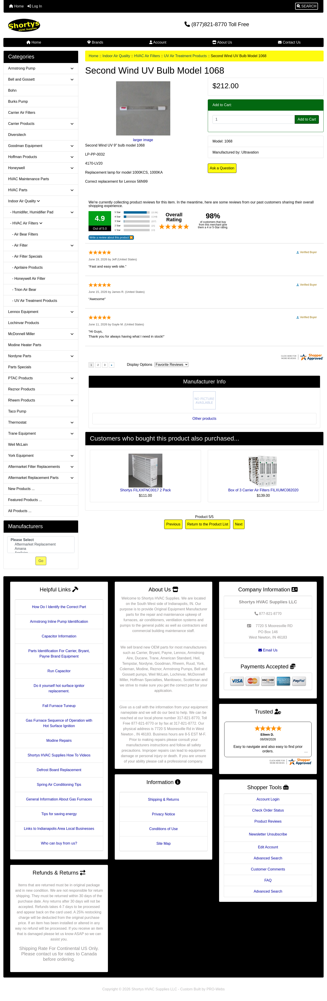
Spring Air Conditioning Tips (59, 784)
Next (239, 524)
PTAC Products (41, 378)
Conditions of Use (163, 829)
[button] (306, 6)
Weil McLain (18, 444)
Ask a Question (222, 168)
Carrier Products (41, 124)
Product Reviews (268, 821)
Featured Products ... (25, 500)
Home (16, 6)
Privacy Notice (163, 814)
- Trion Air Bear (22, 290)
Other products (204, 418)
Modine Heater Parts (24, 345)
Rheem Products (41, 400)
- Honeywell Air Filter (26, 278)
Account (157, 42)
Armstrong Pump (41, 68)
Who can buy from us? (59, 843)
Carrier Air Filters (21, 112)
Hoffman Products (41, 157)
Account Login (268, 799)
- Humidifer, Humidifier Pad (41, 212)
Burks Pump (18, 101)
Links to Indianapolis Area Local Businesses (59, 829)
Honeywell (41, 168)
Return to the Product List (207, 524)
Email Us (267, 650)
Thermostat (41, 422)
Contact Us (289, 42)
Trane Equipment (41, 433)
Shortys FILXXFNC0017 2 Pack (145, 490)
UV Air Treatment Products (185, 56)
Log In (34, 6)
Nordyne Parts (41, 356)
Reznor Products (21, 389)
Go (40, 561)
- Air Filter (41, 245)
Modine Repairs (59, 740)
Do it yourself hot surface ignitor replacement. (59, 688)
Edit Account (268, 847)
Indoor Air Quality (116, 56)
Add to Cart (307, 119)
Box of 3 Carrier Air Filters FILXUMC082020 (263, 490)
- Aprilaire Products (25, 267)
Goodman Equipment (41, 146)
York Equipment (41, 455)
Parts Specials (19, 367)
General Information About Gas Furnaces (59, 799)
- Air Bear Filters (23, 234)
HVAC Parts (41, 190)
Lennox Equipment (41, 312)
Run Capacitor (58, 671)
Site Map (163, 843)
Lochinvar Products (23, 323)
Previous (173, 524)
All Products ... (19, 511)
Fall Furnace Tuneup (59, 706)
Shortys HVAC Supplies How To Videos (59, 755)
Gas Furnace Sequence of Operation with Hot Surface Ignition (59, 723)
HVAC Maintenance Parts (28, 179)
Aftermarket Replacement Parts (41, 478)
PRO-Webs (215, 989)
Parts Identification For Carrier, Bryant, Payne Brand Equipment (59, 653)
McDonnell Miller (41, 334)
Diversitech (17, 135)
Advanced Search (268, 858)
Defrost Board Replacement (59, 770)
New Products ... (21, 489)
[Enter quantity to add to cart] (254, 119)
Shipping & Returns (163, 799)
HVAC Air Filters (147, 56)
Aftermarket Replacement (41, 544)
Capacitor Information (59, 636)
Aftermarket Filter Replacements (41, 467)
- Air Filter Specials (25, 256)
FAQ (268, 880)
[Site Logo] (57, 25)
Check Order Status (268, 810)
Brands (95, 42)
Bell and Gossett (41, 79)
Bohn (12, 90)
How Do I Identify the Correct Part (59, 607)
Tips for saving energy (59, 814)
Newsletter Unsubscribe (268, 834)
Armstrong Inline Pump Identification (59, 621)
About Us (222, 42)
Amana (41, 549)
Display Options (139, 364)
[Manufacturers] (41, 544)
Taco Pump (17, 411)
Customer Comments (268, 869)
